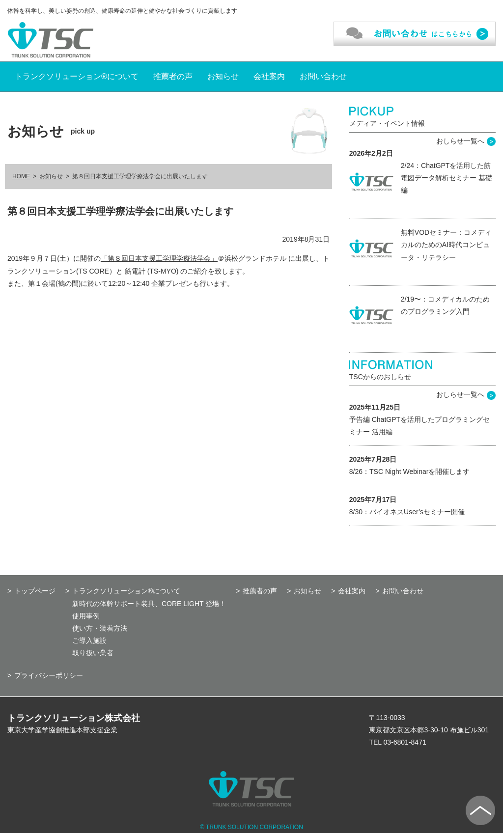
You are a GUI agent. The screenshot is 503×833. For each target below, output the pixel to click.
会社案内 (269, 76)
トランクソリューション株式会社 (73, 718)
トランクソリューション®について (77, 76)
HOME (21, 176)
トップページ (35, 591)
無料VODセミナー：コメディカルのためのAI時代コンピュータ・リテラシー (446, 244)
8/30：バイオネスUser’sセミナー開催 (407, 512)
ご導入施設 (89, 640)
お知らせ (223, 76)
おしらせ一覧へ (460, 141)
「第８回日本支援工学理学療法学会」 (159, 258)
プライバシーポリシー (48, 675)
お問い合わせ (323, 76)
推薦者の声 (173, 76)
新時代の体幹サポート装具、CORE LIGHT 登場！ (149, 604)
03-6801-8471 (405, 742)
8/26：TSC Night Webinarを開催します (409, 471)
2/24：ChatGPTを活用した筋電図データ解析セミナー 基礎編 (446, 178)
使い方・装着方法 (99, 628)
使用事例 (86, 616)
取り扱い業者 (92, 653)
